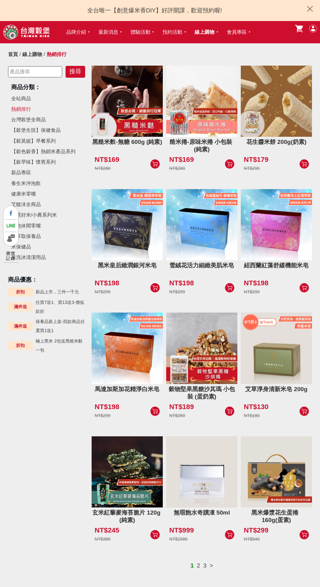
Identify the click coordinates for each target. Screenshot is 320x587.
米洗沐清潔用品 (28, 257)
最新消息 (108, 32)
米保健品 (21, 246)
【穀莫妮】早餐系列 (33, 141)
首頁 (13, 54)
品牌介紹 (76, 32)
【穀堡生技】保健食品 (36, 130)
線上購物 (204, 32)
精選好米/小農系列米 (34, 215)
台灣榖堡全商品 (28, 119)
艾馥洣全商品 (26, 204)
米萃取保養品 (26, 236)
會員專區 (237, 32)
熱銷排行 (21, 109)
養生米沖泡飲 (26, 183)
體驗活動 (140, 32)
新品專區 (21, 172)
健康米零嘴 (23, 193)
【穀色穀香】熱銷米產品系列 (43, 151)
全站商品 (21, 98)
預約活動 (172, 32)
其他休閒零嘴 (26, 225)
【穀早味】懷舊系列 (33, 162)
